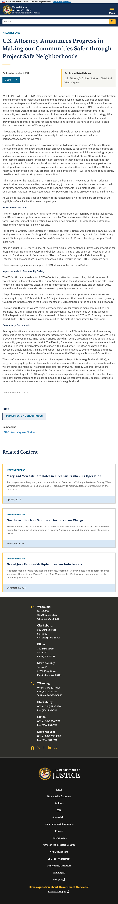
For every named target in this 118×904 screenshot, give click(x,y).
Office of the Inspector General (59, 845)
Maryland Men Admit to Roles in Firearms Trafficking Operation (54, 476)
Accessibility (59, 817)
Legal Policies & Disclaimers (59, 824)
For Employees (59, 838)
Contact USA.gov (59, 891)
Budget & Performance (59, 796)
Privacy (59, 831)
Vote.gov (59, 879)
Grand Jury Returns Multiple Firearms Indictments (44, 564)
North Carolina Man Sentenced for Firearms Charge (45, 520)
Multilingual (59, 872)
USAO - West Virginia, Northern (19, 432)
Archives (59, 803)
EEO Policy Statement (59, 859)
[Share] (11, 80)
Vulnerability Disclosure (59, 865)
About (59, 789)
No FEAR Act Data (59, 852)
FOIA (59, 810)
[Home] (21, 13)
